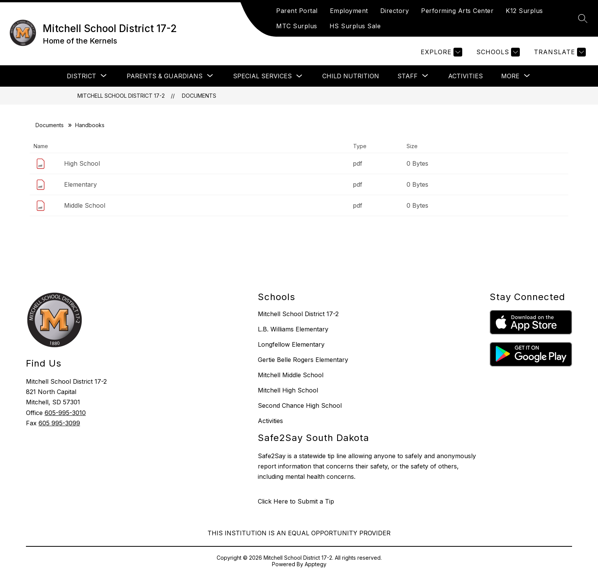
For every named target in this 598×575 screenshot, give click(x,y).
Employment (349, 11)
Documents (199, 95)
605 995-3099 (59, 423)
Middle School (84, 205)
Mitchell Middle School (290, 375)
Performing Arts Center (457, 11)
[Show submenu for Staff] (407, 76)
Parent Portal (297, 11)
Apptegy (315, 564)
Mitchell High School (288, 390)
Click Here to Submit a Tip (296, 501)
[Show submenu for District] (81, 76)
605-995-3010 (65, 413)
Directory (394, 11)
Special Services (262, 76)
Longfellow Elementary (291, 344)
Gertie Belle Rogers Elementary (303, 359)
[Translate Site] (559, 52)
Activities (465, 76)
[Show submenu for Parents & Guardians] (165, 76)
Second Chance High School (300, 405)
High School (82, 163)
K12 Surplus (524, 11)
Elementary (80, 184)
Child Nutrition (350, 76)
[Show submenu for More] (510, 76)
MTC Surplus (296, 26)
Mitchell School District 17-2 (121, 95)
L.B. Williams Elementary (293, 329)
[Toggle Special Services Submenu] (299, 76)
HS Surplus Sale (355, 26)
